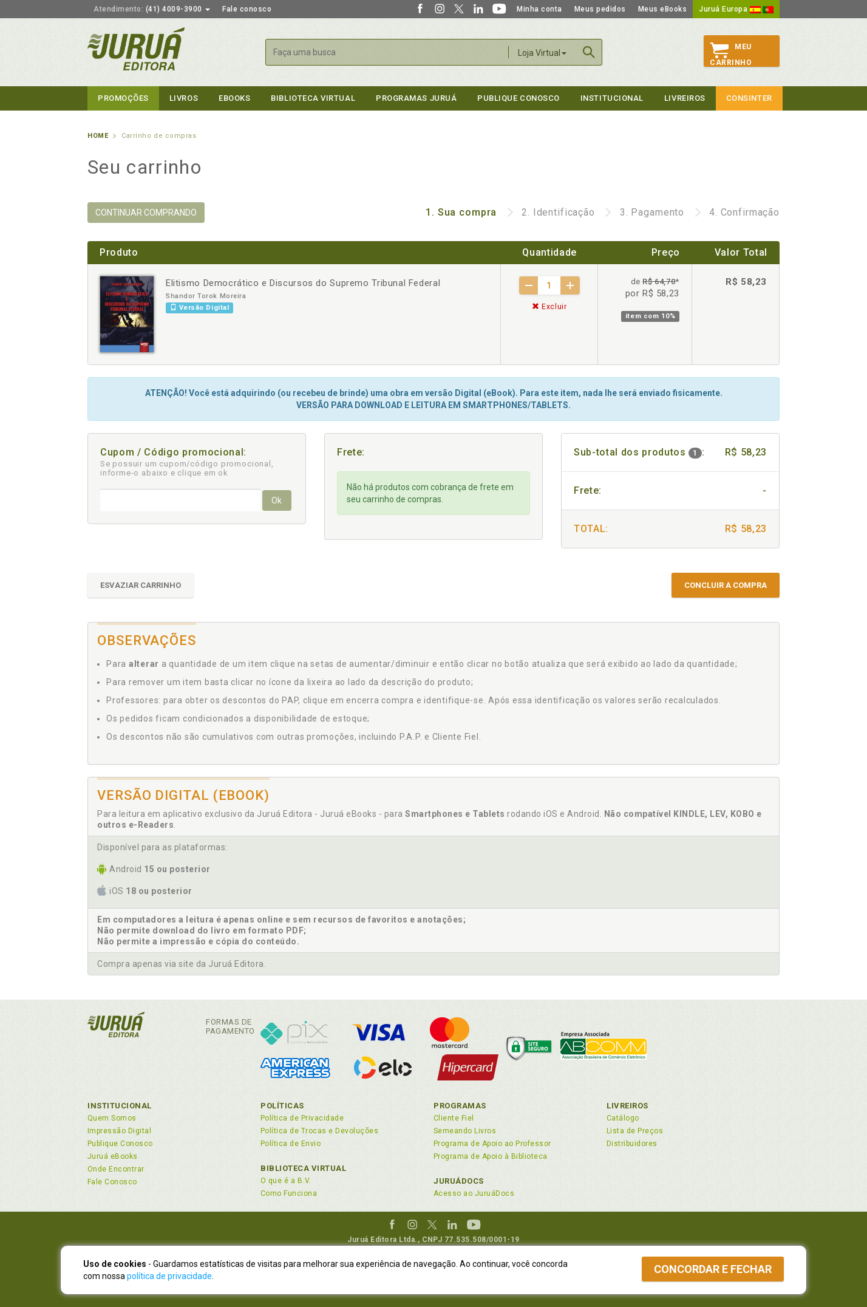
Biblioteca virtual (313, 98)
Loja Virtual (542, 53)
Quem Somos (112, 1118)
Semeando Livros (464, 1131)
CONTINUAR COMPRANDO (146, 212)
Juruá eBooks (112, 1156)
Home (97, 136)
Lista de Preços (635, 1131)
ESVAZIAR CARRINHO (140, 585)
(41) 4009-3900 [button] (151, 9)
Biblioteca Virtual (303, 1168)
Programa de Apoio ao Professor (492, 1143)
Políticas (282, 1105)
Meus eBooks (662, 9)
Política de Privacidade (302, 1118)
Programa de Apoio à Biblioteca (490, 1156)
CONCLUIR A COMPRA (725, 585)
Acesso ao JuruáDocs (473, 1193)
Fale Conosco (112, 1182)
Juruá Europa (736, 9)
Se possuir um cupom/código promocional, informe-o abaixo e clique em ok (187, 468)
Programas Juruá (416, 98)
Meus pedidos (600, 9)
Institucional (612, 98)
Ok (276, 500)
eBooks (234, 98)
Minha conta (539, 9)
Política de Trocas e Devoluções (319, 1131)
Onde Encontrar (115, 1169)
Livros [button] (183, 98)
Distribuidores (632, 1143)
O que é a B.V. (285, 1180)
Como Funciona (288, 1193)
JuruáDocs (458, 1181)
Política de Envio (290, 1143)
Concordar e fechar (713, 1269)
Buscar (589, 52)
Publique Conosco (518, 98)
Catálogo (623, 1118)
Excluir (549, 306)
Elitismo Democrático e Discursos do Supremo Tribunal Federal (303, 283)
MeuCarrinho (731, 55)
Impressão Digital (119, 1131)
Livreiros (685, 98)
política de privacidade (169, 1276)
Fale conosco (246, 9)
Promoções (123, 98)
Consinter (749, 98)
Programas (459, 1105)
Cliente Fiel (453, 1118)
